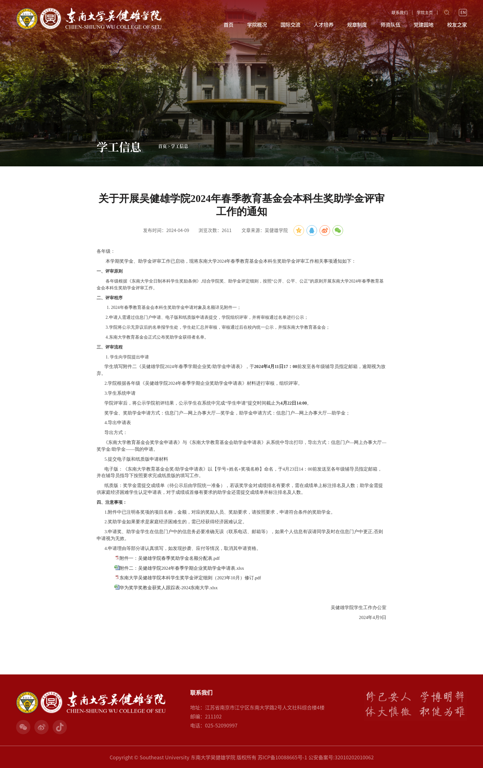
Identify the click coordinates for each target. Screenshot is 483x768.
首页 (228, 24)
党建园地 (423, 24)
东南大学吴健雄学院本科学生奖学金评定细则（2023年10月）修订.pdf (190, 577)
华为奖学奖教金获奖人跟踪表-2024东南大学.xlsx (169, 587)
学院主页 (425, 13)
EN (463, 13)
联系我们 (400, 13)
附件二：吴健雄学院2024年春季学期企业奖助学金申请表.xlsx (182, 568)
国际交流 (290, 24)
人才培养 (323, 24)
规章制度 (357, 24)
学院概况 (257, 24)
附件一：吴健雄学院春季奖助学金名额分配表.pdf (170, 558)
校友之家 (457, 24)
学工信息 (179, 146)
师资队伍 (390, 24)
